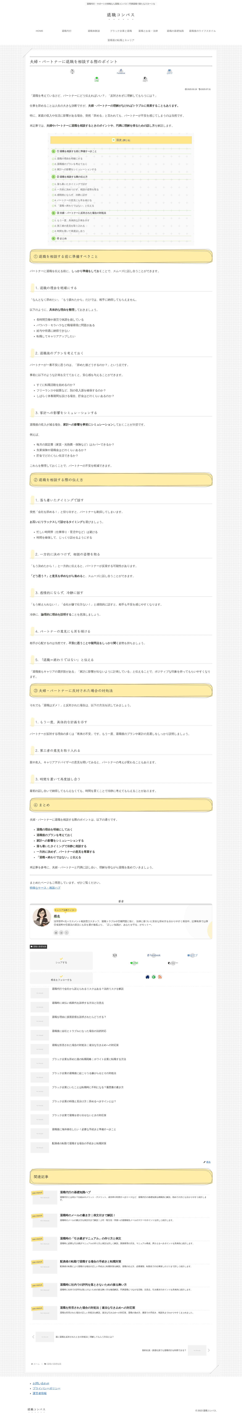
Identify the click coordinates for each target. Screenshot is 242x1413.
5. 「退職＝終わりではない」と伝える (75, 201)
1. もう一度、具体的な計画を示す (72, 216)
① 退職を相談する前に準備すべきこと (77, 144)
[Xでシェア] (59, 71)
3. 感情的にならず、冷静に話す (71, 189)
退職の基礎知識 (38, 944)
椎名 (57, 913)
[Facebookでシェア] (90, 71)
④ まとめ (62, 235)
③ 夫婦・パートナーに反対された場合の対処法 (81, 208)
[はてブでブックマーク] (121, 71)
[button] (182, 71)
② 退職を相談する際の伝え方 (72, 170)
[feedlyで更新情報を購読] (61, 930)
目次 (119, 132)
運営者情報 (40, 1391)
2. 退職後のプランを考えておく (71, 157)
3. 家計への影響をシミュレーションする (76, 163)
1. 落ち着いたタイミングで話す (71, 178)
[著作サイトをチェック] (56, 930)
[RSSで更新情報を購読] (67, 930)
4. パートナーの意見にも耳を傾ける (73, 195)
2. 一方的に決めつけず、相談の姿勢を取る (77, 184)
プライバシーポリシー (46, 1386)
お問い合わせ (41, 1381)
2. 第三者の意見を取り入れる (70, 222)
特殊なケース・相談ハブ (45, 884)
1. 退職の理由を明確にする (69, 151)
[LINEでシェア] (151, 71)
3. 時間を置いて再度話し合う (70, 227)
